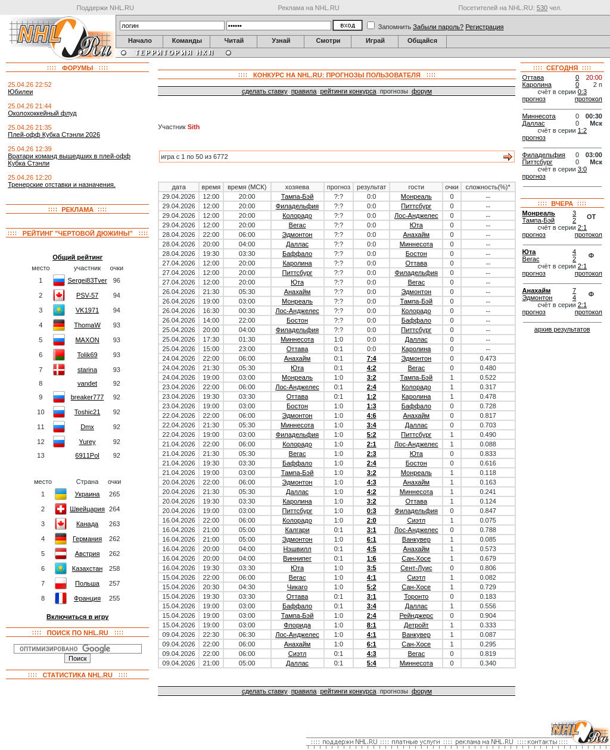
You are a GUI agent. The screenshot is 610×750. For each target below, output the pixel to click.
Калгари (297, 529)
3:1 (371, 529)
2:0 (371, 520)
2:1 (371, 444)
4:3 (371, 482)
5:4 (371, 663)
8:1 (371, 625)
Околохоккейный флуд (42, 113)
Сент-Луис (416, 567)
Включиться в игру (77, 616)
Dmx (87, 426)
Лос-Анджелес (416, 215)
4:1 (371, 577)
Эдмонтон (297, 234)
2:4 (371, 386)
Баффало (297, 253)
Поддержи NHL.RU (105, 7)
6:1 (371, 539)
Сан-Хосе (416, 558)
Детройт (416, 625)
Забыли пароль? (438, 26)
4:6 (371, 415)
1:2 (371, 396)
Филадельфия (297, 206)
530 (542, 7)
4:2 (371, 367)
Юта (416, 225)
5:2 (371, 434)
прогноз (534, 98)
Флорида (297, 625)
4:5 (371, 548)
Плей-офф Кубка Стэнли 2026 (54, 134)
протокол (588, 98)
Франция (87, 598)
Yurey (87, 441)
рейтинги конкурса (348, 91)
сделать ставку (265, 91)
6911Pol (87, 455)
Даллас (297, 244)
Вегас (297, 225)
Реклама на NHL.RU (308, 7)
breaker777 (87, 397)
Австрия (87, 553)
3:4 (371, 425)
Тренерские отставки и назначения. (62, 184)
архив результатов (562, 329)
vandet (87, 383)
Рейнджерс (416, 615)
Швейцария (87, 508)
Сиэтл (416, 520)
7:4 (371, 358)
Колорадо (297, 215)
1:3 (371, 406)
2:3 (371, 453)
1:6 (371, 558)
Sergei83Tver (87, 280)
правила (304, 91)
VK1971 (87, 310)
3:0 (582, 169)
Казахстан (87, 568)
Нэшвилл (297, 548)
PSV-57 (87, 295)
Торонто (416, 596)
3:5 (371, 567)
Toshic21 (87, 411)
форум (422, 91)
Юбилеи (20, 91)
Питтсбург (416, 206)
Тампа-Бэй (297, 196)
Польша (87, 583)
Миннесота (416, 244)
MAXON (87, 339)
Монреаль (416, 196)
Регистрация (484, 26)
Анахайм (416, 234)
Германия (87, 538)
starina (87, 369)
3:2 (371, 377)
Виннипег (297, 558)
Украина (87, 494)
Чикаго (297, 586)
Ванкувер (416, 539)
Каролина (297, 263)
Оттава (416, 263)
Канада (87, 523)
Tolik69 (87, 354)
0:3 (371, 510)
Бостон (416, 253)
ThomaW (87, 325)
